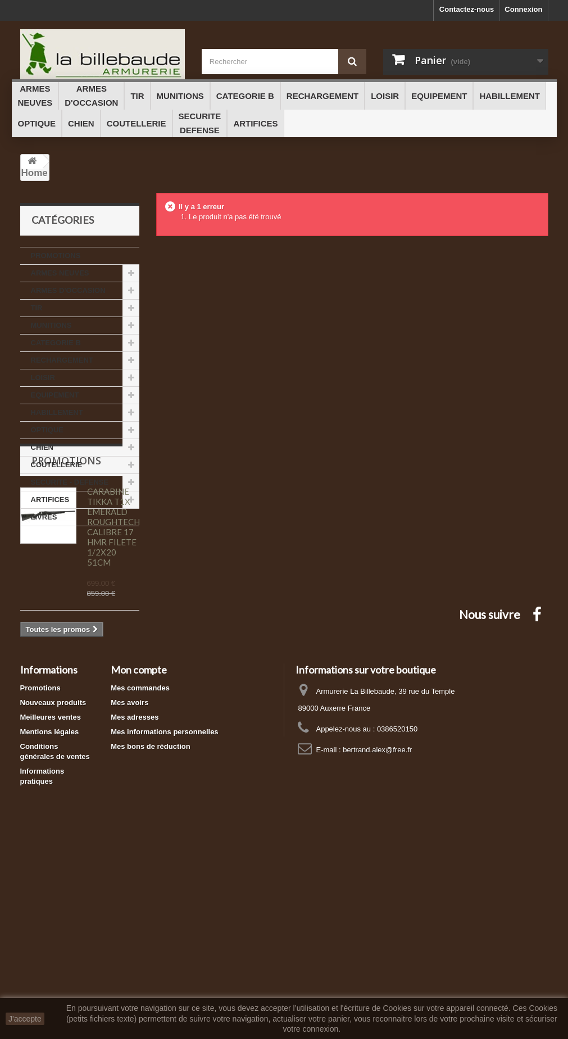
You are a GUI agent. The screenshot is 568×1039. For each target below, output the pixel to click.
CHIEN (42, 447)
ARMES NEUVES (60, 273)
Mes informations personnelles (164, 918)
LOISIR (43, 377)
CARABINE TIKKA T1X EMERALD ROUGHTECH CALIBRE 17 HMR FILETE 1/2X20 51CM (113, 626)
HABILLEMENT (57, 412)
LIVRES (44, 517)
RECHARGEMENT (62, 360)
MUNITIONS (51, 325)
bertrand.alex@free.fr (377, 936)
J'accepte (25, 1018)
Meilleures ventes (50, 904)
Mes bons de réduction (150, 933)
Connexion (523, 9)
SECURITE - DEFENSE (70, 482)
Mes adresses (134, 904)
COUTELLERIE (57, 464)
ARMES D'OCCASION (68, 290)
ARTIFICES (50, 499)
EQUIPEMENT (55, 395)
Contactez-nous (466, 9)
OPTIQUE (47, 430)
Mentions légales (49, 918)
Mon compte (139, 856)
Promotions (66, 560)
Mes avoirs (129, 889)
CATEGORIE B (56, 342)
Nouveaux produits (53, 889)
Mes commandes (140, 874)
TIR (37, 308)
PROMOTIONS (56, 255)
